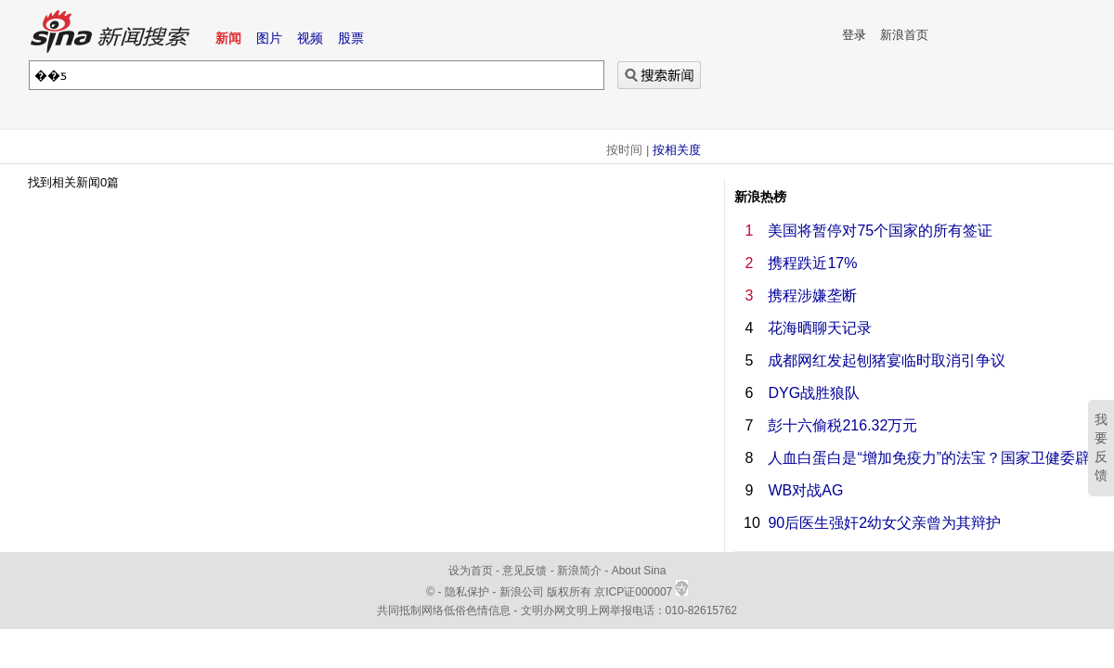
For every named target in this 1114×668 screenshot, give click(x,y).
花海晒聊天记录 (820, 328)
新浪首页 (904, 35)
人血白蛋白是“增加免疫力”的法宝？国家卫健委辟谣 (936, 458)
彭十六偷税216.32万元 (842, 425)
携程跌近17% (812, 263)
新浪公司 (521, 591)
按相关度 (677, 150)
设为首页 (470, 570)
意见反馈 (524, 570)
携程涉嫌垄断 (812, 295)
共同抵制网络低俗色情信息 (444, 610)
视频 (310, 38)
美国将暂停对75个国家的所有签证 (880, 230)
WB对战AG (805, 490)
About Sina (639, 570)
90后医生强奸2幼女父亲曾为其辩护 (884, 523)
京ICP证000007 (640, 591)
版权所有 (569, 591)
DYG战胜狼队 (814, 393)
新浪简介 (579, 570)
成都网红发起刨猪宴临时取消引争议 (886, 360)
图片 (269, 38)
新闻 (228, 38)
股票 (351, 38)
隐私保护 (468, 591)
